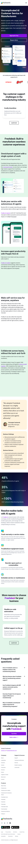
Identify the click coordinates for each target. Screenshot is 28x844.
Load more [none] (14, 123)
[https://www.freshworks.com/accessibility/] (3, 836)
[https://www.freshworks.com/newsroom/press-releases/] (3, 777)
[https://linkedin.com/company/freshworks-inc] (4, 823)
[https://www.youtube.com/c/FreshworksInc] (10, 823)
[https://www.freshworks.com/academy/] (19, 760)
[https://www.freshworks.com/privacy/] (8, 832)
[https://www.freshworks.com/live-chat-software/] (3, 801)
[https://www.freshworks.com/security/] (19, 834)
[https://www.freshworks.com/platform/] (5, 811)
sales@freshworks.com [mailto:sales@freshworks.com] (12, 750)
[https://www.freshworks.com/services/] (16, 762)
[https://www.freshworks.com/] (5, 3)
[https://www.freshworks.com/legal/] (2, 832)
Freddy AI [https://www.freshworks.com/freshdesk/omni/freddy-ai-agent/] (5, 517)
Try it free (14, 733)
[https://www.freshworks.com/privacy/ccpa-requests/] (8, 834)
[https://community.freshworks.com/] (17, 767)
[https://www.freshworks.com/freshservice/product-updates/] (3, 785)
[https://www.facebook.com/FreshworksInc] (7, 823)
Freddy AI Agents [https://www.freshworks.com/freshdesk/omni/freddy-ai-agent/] (5, 213)
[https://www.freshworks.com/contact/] (2, 779)
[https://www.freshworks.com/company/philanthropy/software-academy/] (18, 765)
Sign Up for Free (14, 35)
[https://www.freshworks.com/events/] (2, 772)
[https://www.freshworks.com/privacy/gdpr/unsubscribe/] (10, 836)
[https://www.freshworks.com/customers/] (3, 767)
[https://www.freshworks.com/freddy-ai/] (3, 813)
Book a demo (14, 737)
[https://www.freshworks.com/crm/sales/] (3, 804)
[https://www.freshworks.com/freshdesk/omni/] (4, 797)
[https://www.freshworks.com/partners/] (3, 769)
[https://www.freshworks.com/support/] (16, 758)
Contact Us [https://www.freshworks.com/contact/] (3, 750)
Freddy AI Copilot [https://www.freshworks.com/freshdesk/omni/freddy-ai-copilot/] (5, 263)
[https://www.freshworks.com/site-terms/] (15, 832)
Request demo (14, 40)
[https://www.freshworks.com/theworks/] (4, 774)
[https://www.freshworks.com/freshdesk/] (3, 799)
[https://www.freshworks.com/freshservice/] (3, 788)
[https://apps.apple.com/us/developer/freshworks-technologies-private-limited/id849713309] (15, 827)
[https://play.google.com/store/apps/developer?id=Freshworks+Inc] (5, 827)
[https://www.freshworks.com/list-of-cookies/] (22, 832)
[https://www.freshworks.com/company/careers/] (2, 765)
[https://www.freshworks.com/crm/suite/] (4, 806)
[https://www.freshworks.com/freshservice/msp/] (5, 790)
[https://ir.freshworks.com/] (3, 762)
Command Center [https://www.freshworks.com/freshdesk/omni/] (7, 167)
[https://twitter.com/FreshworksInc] (2, 823)
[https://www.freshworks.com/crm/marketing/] (4, 809)
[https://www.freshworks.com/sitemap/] (16, 836)
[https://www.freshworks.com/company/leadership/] (3, 760)
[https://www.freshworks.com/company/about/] (2, 758)
